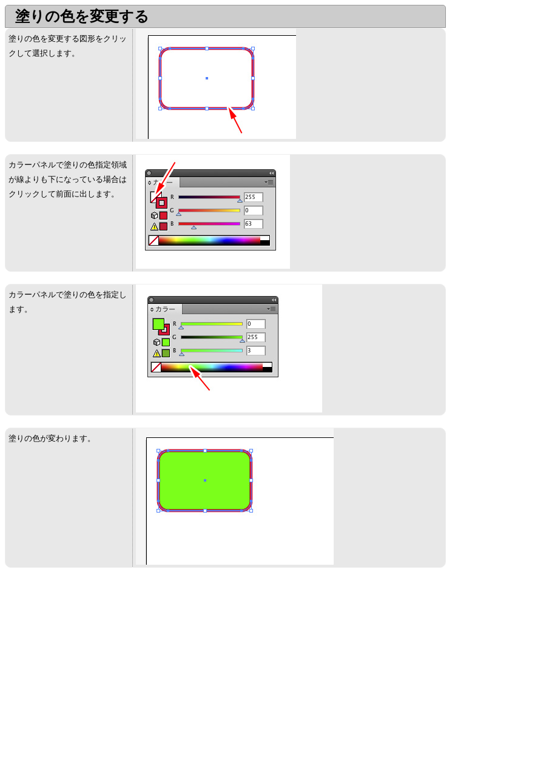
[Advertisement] (107, 665)
